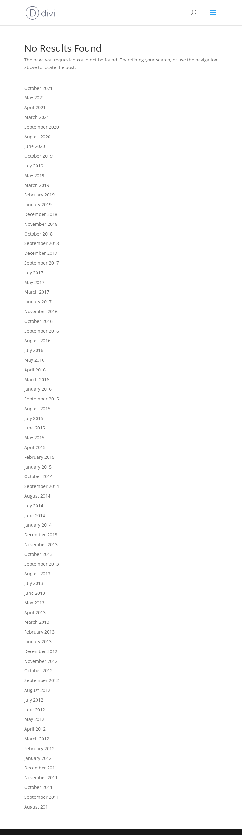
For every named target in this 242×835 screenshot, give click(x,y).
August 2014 (37, 496)
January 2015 (38, 467)
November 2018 (41, 224)
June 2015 (34, 428)
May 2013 (34, 603)
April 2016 (35, 370)
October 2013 (38, 554)
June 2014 (34, 515)
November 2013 (41, 544)
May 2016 (34, 360)
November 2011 (41, 777)
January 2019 (38, 204)
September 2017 (41, 263)
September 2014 (41, 486)
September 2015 (41, 399)
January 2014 (38, 525)
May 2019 (34, 175)
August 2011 (37, 807)
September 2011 (41, 797)
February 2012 (39, 748)
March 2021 (36, 117)
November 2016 (41, 311)
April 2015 (35, 447)
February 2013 (39, 632)
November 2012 (41, 661)
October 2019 (38, 156)
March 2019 (36, 185)
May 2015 (34, 438)
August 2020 (37, 137)
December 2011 (40, 768)
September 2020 (41, 127)
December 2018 (40, 214)
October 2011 (38, 787)
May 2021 (34, 98)
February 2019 (39, 195)
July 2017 (33, 273)
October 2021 (38, 88)
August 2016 (37, 340)
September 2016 (41, 331)
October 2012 (38, 671)
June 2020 (34, 146)
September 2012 (41, 680)
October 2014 (38, 476)
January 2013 (38, 642)
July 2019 (33, 166)
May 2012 (34, 719)
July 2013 (33, 583)
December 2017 (40, 253)
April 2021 (35, 107)
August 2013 (37, 573)
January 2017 (38, 302)
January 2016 (38, 389)
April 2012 (35, 729)
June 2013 (34, 593)
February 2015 (39, 457)
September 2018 (41, 243)
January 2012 (38, 758)
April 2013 (35, 613)
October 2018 (38, 234)
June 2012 (34, 710)
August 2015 (37, 409)
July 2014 (33, 506)
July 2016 (33, 350)
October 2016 (38, 321)
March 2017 (36, 292)
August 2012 (37, 690)
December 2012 (40, 651)
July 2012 (33, 700)
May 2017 (34, 282)
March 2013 (36, 622)
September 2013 (41, 564)
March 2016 (36, 379)
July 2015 (33, 418)
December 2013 (40, 535)
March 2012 (36, 739)
